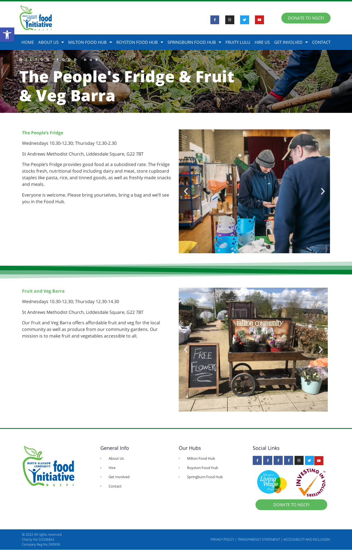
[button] (7, 35)
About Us (51, 42)
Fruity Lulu (238, 42)
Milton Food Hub (90, 42)
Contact (321, 42)
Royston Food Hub (139, 42)
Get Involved (291, 42)
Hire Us (262, 42)
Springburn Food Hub (194, 42)
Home (27, 42)
